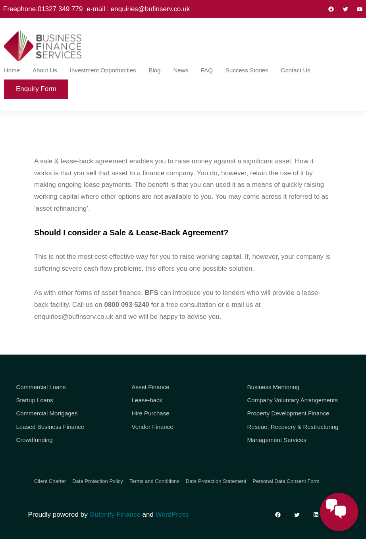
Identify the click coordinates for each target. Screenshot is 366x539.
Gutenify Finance (115, 514)
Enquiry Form (36, 89)
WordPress (172, 514)
